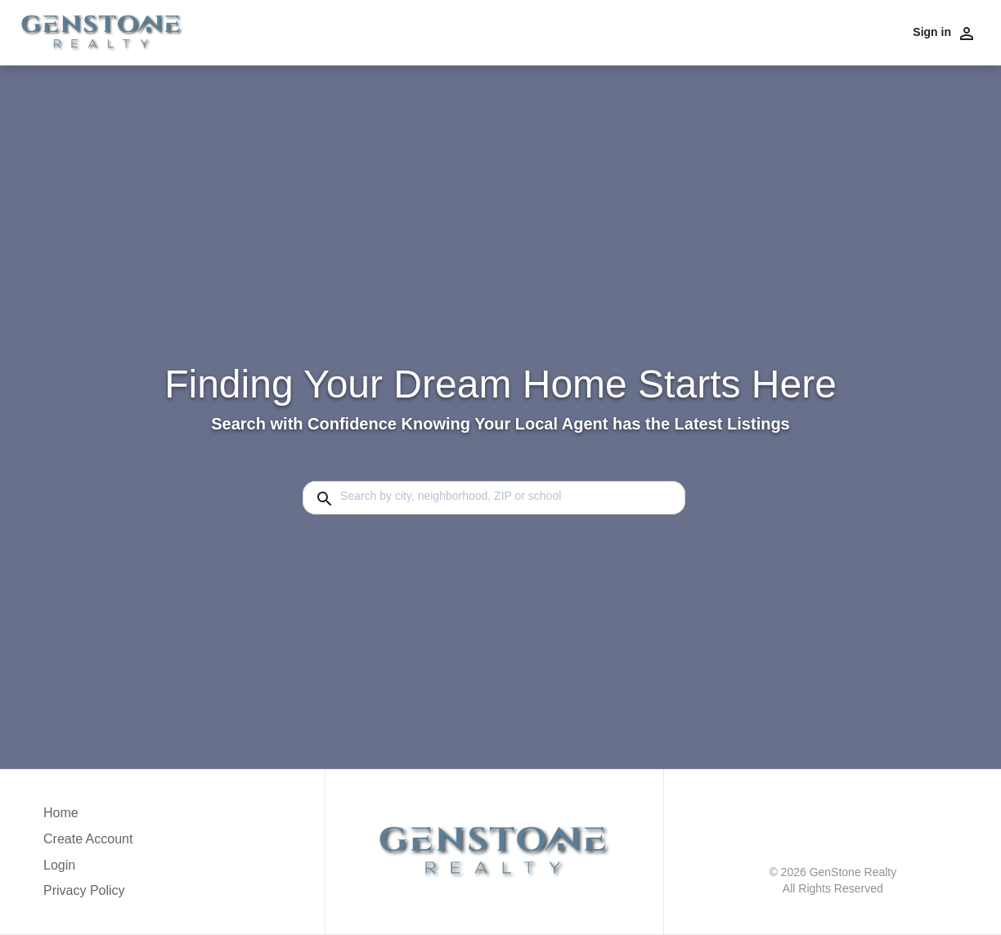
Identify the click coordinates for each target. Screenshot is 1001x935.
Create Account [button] (87, 839)
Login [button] (59, 865)
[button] (87, 869)
